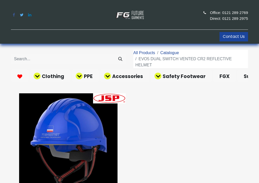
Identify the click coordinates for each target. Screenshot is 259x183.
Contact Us (234, 36)
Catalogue (169, 53)
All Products (144, 53)
